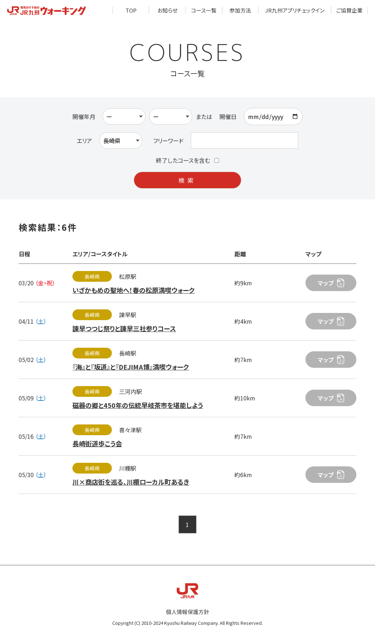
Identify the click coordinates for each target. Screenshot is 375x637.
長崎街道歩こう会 (97, 443)
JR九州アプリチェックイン (294, 10)
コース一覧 (204, 10)
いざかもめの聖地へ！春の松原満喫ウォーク (133, 290)
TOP (131, 10)
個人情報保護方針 (187, 611)
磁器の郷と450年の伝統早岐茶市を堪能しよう (137, 405)
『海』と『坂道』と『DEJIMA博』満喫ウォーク (130, 366)
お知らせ (167, 10)
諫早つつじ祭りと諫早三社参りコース (124, 328)
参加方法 (240, 10)
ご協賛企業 (349, 10)
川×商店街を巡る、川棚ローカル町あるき (130, 481)
